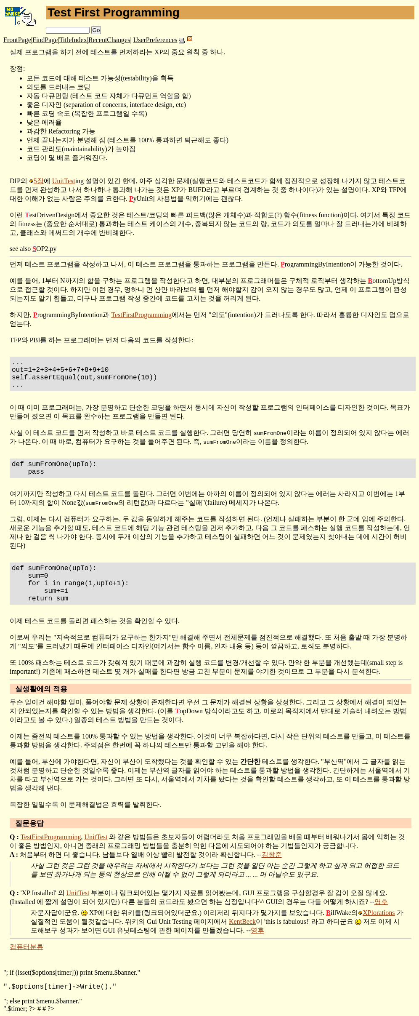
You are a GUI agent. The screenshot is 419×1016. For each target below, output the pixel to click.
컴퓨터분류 (26, 946)
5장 (39, 180)
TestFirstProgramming (141, 314)
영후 (381, 901)
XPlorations (379, 912)
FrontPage (17, 39)
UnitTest (63, 180)
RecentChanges (109, 39)
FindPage (45, 39)
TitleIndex (73, 39)
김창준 (272, 854)
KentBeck (242, 921)
